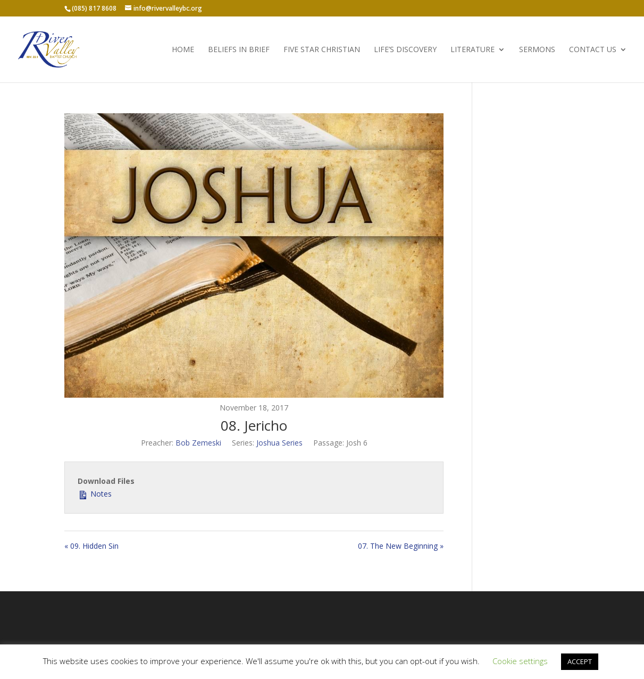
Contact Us (592, 50)
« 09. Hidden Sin (91, 546)
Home (183, 50)
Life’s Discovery (405, 50)
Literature (472, 50)
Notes (95, 493)
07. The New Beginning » (401, 546)
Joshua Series (279, 443)
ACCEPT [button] (579, 661)
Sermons (537, 50)
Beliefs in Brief (239, 50)
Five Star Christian (321, 50)
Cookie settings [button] (520, 661)
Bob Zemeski (198, 443)
